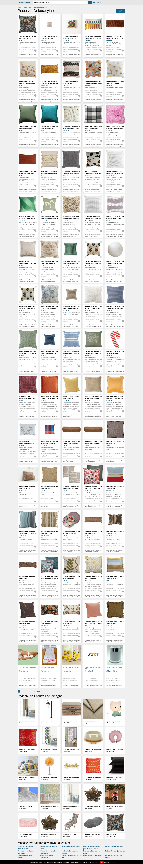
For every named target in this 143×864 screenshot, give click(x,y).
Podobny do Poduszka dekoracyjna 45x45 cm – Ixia (49, 506)
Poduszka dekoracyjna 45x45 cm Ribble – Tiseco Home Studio (71, 308)
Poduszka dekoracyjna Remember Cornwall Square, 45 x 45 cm (49, 443)
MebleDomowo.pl (25, 2)
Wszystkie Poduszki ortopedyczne (27, 685)
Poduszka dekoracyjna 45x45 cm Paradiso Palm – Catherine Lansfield (49, 218)
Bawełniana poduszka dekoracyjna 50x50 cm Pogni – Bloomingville (27, 83)
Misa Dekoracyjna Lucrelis (70, 846)
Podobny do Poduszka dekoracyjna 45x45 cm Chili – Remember (114, 506)
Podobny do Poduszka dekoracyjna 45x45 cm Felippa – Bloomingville (49, 551)
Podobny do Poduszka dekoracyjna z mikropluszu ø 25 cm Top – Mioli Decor (115, 281)
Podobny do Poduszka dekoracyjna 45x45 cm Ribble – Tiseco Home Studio (71, 326)
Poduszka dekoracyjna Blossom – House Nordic (27, 38)
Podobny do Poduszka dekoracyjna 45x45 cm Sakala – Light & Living (71, 145)
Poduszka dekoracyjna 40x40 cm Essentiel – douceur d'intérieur (49, 128)
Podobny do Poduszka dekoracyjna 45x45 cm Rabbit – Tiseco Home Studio (71, 281)
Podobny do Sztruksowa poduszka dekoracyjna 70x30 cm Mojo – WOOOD (114, 56)
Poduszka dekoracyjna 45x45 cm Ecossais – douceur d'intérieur (93, 128)
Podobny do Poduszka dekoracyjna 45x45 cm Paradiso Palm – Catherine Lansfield (49, 236)
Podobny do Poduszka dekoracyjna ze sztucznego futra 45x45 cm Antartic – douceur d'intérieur (49, 326)
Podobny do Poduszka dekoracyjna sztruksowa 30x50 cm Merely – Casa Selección (27, 191)
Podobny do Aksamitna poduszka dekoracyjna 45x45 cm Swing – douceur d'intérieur (93, 236)
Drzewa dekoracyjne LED (92, 668)
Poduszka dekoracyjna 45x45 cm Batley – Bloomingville (71, 578)
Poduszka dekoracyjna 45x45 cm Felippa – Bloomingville (49, 533)
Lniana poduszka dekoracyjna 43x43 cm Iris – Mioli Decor (93, 173)
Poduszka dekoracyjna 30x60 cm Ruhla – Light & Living (49, 83)
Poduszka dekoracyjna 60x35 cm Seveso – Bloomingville (49, 623)
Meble (19, 7)
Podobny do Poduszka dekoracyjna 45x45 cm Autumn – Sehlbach (49, 55)
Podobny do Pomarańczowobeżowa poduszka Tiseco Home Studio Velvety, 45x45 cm (114, 416)
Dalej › (39, 691)
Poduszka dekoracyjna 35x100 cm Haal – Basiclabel (93, 533)
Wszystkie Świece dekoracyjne (113, 685)
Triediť (120, 11)
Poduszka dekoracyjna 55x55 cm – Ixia (115, 442)
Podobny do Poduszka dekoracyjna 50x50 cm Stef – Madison (27, 551)
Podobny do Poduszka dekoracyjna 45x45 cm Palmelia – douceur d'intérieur (114, 101)
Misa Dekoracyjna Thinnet (92, 855)
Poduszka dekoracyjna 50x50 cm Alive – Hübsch (93, 623)
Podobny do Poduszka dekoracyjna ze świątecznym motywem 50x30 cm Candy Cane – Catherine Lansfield (115, 371)
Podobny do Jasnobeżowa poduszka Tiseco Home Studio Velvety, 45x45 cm (93, 416)
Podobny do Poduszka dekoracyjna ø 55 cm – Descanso (71, 551)
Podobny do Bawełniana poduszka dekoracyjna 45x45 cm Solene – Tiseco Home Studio (71, 371)
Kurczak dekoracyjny (71, 667)
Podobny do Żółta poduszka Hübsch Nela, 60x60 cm (71, 415)
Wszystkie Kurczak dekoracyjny (70, 685)
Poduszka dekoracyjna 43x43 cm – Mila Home (71, 37)
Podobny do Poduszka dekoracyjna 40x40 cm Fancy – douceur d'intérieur (71, 101)
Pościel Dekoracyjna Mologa (115, 851)
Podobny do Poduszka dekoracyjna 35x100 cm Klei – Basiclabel (27, 596)
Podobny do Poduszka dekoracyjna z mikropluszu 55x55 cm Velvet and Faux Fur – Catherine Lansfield (49, 416)
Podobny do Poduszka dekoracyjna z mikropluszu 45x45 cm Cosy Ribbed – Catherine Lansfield (115, 326)
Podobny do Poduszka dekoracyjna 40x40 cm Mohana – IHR (93, 506)
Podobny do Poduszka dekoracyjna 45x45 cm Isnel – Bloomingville (114, 596)
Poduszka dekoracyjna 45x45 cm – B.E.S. (27, 487)
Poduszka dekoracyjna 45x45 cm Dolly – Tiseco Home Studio (27, 353)
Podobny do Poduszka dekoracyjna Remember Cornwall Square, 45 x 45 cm (49, 461)
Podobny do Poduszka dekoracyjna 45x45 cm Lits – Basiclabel (114, 551)
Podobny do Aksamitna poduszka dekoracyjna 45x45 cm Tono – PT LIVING (27, 236)
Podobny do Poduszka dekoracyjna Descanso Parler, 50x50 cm (49, 596)
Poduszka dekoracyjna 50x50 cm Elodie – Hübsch (27, 623)
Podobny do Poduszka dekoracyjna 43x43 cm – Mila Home (71, 55)
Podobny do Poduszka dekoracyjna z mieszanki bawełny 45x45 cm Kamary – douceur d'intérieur (49, 281)
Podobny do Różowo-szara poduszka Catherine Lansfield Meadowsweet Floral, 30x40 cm (26, 461)
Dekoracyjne (27, 7)
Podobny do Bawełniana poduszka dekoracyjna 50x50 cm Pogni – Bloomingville (27, 101)
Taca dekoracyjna (25, 834)
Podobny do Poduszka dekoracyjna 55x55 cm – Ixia (114, 460)
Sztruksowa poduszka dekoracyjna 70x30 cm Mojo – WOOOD (114, 38)
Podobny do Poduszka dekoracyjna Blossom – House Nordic (27, 55)
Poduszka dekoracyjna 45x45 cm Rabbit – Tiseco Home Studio (71, 263)
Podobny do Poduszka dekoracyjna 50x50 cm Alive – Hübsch (93, 641)
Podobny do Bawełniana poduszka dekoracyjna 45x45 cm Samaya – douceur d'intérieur (49, 191)
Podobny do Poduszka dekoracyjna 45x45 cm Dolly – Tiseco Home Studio (27, 371)
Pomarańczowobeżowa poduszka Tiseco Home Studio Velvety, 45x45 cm (115, 398)
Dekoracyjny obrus (48, 667)
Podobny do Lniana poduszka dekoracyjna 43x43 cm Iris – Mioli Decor (92, 191)
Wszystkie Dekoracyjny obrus (48, 685)
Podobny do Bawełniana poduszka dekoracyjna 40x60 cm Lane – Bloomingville (93, 56)
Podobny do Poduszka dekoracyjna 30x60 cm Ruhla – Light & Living (49, 100)
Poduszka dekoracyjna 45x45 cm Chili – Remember (115, 488)
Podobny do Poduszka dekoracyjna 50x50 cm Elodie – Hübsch (27, 641)
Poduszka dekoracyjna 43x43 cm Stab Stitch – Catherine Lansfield (115, 218)
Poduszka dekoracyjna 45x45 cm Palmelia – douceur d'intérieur (115, 83)
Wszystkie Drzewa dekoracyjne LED (93, 685)
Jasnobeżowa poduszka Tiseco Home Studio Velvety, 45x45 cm (93, 398)
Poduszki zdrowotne (92, 834)
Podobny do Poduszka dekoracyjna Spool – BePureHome (71, 460)
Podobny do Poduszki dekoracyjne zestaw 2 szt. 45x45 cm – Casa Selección (71, 507)
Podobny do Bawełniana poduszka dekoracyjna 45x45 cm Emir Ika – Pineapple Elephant (93, 281)
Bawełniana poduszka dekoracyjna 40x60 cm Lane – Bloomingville (93, 38)
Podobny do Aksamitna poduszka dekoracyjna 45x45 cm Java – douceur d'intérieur (114, 191)
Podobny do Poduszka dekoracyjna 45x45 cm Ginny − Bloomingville (114, 641)
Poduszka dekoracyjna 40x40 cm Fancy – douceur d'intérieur (71, 83)
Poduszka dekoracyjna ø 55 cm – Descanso (71, 532)
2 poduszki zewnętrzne (93, 778)
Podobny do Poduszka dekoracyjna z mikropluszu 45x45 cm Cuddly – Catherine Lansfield (115, 146)
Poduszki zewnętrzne (27, 749)
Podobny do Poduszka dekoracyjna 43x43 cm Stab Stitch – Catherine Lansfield (114, 236)
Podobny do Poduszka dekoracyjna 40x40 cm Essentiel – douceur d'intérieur (49, 146)
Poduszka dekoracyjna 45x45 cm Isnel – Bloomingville (115, 578)
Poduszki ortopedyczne (27, 667)
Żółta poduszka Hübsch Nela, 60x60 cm (71, 397)
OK (102, 862)
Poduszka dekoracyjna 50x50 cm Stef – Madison (27, 532)
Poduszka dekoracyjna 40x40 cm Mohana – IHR (93, 487)
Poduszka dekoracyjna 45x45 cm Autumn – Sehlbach (49, 38)
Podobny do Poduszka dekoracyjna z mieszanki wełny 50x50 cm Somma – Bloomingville (93, 101)
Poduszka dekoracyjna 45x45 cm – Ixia (49, 487)
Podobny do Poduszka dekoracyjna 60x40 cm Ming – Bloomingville (71, 641)
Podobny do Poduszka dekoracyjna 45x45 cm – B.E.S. (27, 506)
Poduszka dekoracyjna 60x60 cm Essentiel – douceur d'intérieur (27, 128)
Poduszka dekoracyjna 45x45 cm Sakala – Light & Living (71, 128)
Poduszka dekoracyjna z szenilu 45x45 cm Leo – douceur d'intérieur (71, 173)
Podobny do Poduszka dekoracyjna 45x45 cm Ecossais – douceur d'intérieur (93, 146)
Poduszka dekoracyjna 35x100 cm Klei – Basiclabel (27, 578)
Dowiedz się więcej (109, 862)
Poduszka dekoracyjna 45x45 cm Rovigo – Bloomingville (93, 578)
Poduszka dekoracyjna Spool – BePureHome (71, 442)
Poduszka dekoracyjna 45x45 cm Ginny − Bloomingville (115, 623)
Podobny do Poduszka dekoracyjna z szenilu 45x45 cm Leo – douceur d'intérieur (71, 191)
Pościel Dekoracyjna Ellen (114, 846)
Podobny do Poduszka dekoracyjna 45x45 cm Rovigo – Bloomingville (93, 596)
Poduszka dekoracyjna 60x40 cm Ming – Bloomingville (71, 623)
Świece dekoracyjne (114, 667)
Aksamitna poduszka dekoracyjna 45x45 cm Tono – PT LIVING (27, 218)
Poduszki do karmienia (114, 749)
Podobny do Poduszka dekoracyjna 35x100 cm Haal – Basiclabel (93, 551)
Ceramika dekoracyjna (93, 749)
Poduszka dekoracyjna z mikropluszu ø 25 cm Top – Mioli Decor (115, 263)
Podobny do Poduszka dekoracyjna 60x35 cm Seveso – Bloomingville (49, 641)
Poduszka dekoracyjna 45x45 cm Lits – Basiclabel (115, 533)
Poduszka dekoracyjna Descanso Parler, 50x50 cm (49, 578)
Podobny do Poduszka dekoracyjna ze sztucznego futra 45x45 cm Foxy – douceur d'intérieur (93, 326)
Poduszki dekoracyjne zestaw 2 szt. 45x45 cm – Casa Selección (71, 488)
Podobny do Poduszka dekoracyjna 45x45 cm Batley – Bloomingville (71, 596)
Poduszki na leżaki (69, 834)
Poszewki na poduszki (114, 778)
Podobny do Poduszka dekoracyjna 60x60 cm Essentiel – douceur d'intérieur (27, 146)
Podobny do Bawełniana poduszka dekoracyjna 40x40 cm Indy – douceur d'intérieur (71, 236)
